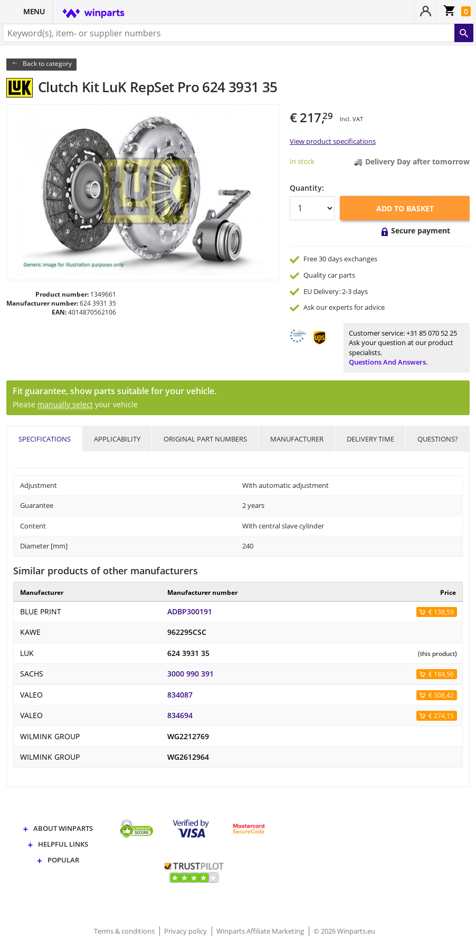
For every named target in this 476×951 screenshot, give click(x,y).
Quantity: (307, 188)
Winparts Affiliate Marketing (261, 931)
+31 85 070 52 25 (431, 333)
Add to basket (405, 208)
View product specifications (333, 141)
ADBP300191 (189, 611)
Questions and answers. (388, 362)
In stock (302, 161)
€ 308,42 (441, 695)
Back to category (47, 63)
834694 (180, 715)
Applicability (117, 439)
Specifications (44, 439)
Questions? (437, 439)
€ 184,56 (441, 674)
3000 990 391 (190, 674)
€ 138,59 (441, 611)
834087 (180, 695)
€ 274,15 (441, 715)
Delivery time (370, 439)
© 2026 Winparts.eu (344, 931)
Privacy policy (186, 931)
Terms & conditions (125, 931)
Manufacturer (296, 439)
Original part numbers (205, 439)
